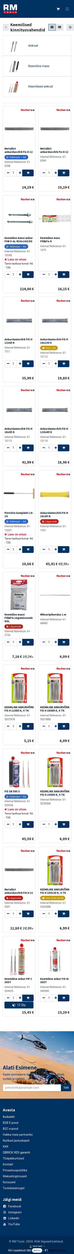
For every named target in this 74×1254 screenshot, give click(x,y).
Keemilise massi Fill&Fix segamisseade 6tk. (18, 617)
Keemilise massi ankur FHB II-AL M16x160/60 (18, 239)
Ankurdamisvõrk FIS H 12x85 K (18, 340)
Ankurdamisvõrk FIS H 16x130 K (54, 340)
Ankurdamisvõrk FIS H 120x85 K (54, 430)
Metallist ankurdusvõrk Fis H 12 (18, 150)
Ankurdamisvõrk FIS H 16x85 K (18, 430)
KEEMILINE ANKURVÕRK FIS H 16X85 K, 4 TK (55, 708)
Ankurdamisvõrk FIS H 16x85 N (54, 514)
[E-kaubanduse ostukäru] (58, 9)
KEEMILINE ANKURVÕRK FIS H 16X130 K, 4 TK (55, 891)
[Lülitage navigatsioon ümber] (67, 9)
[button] (28, 172)
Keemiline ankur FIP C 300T (18, 980)
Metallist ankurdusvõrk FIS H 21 (18, 891)
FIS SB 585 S (12, 791)
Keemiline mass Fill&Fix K (50, 239)
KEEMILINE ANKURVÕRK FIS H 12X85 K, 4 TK (19, 708)
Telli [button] (66, 1087)
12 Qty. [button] (19, 1005)
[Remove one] (7, 172)
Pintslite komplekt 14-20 (18, 514)
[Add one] (19, 172)
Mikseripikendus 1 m (53, 614)
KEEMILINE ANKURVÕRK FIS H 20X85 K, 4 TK (55, 792)
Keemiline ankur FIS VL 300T (54, 980)
